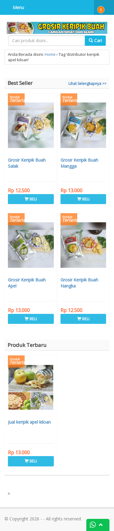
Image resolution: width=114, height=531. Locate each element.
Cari (95, 40)
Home (50, 54)
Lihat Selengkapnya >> (87, 83)
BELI (31, 199)
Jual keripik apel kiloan (29, 422)
